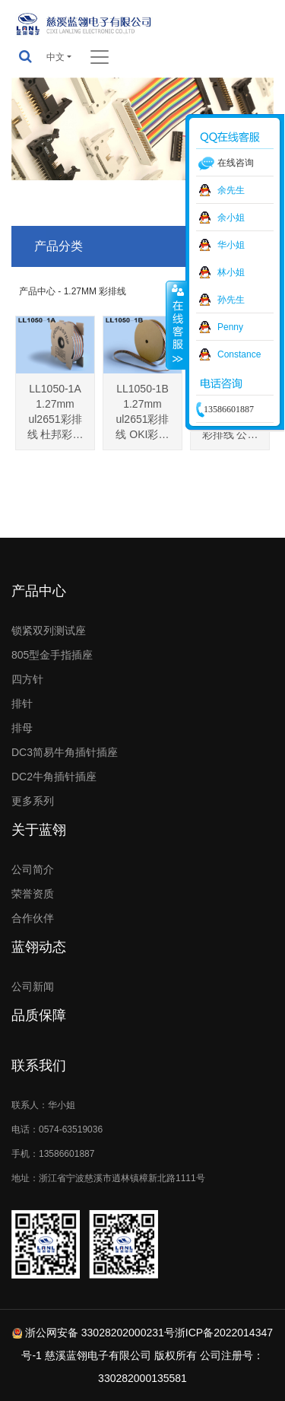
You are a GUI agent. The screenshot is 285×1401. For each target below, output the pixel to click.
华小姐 (231, 245)
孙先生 (231, 299)
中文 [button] (55, 57)
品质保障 (38, 1015)
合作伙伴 (32, 918)
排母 (22, 728)
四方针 (27, 679)
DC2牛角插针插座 (54, 776)
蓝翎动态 (38, 947)
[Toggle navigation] (99, 57)
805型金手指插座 (52, 655)
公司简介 (32, 869)
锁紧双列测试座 (48, 630)
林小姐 (231, 272)
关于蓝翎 (38, 829)
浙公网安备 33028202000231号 (100, 1332)
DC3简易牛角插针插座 (64, 752)
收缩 (176, 325)
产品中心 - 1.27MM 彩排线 (72, 291)
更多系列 (32, 801)
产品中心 (38, 591)
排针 (22, 703)
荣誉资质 (32, 894)
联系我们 (38, 1065)
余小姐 (231, 217)
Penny (230, 327)
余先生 (231, 190)
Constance (239, 354)
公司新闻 (32, 986)
